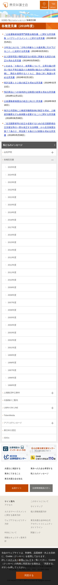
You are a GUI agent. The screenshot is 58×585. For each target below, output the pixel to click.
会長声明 (8, 152)
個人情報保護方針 (39, 511)
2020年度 (12, 205)
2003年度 (12, 332)
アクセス (9, 505)
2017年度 (12, 227)
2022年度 (12, 190)
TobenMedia (9, 415)
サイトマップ (37, 506)
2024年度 (12, 175)
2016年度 (12, 235)
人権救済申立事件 (12, 393)
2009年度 (12, 287)
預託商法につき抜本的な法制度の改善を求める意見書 (29, 92)
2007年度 (12, 302)
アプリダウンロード (13, 423)
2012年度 (12, 265)
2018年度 (12, 220)
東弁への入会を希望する (41, 468)
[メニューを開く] (53, 5)
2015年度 (12, 242)
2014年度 (12, 250)
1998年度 (12, 362)
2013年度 (12, 257)
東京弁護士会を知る (13, 479)
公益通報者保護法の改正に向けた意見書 (23, 101)
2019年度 (12, 212)
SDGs (6, 438)
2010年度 (12, 280)
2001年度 (12, 347)
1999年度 (12, 355)
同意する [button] (29, 575)
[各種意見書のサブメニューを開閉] (52, 160)
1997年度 (12, 370)
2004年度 (12, 325)
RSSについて (11, 532)
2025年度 (12, 167)
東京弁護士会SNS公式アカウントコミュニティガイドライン (41, 524)
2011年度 (12, 272)
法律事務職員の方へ (41, 488)
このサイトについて (40, 501)
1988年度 (12, 385)
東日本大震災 (10, 430)
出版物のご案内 (11, 400)
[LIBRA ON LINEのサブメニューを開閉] (52, 408)
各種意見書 (9, 159)
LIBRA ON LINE (11, 408)
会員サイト (17, 488)
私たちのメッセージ (12, 145)
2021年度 (12, 197)
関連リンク (36, 532)
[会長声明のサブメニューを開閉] (52, 152)
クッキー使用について (21, 560)
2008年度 (12, 295)
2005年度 (12, 317)
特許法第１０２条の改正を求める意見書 (23, 82)
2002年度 (12, 340)
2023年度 (12, 182)
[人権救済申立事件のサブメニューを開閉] (52, 393)
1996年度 (12, 378)
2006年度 (12, 310)
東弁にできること (13, 473)
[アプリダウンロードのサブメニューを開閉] (52, 423)
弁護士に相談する (13, 468)
